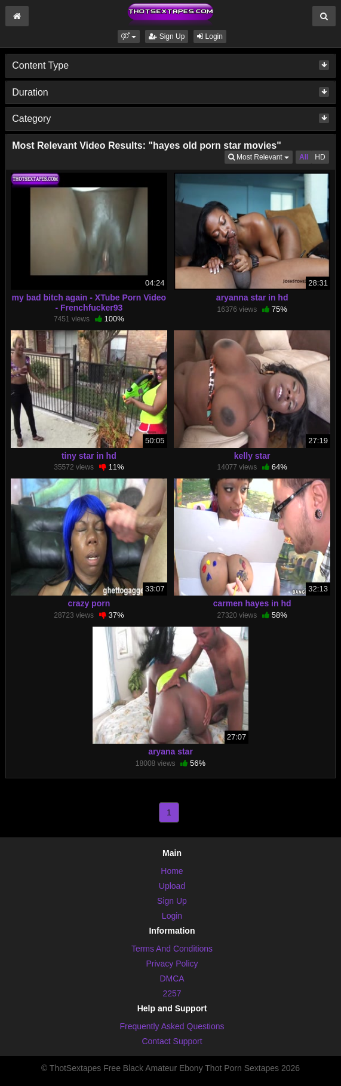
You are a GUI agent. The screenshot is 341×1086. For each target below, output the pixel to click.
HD (320, 157)
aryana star (170, 751)
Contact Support (172, 1041)
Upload (172, 886)
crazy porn (88, 603)
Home (172, 871)
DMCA (171, 978)
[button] (129, 36)
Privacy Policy (172, 963)
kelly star (252, 456)
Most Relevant (260, 156)
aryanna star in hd (252, 297)
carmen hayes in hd (252, 603)
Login (210, 36)
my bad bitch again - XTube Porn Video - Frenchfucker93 (89, 302)
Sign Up (167, 36)
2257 (171, 993)
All (303, 157)
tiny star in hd (89, 456)
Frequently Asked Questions (171, 1026)
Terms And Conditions (172, 948)
